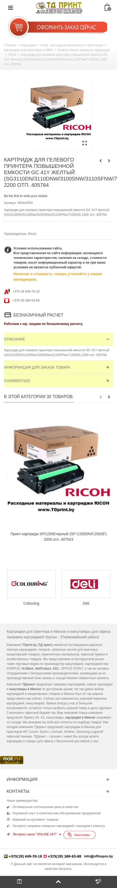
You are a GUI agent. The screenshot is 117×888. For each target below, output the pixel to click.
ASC (56, 668)
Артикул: (10, 203)
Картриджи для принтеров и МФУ (28, 50)
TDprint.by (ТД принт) (37, 645)
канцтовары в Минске (25, 689)
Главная (10, 45)
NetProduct (43, 668)
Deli (86, 603)
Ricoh (12, 55)
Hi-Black (28, 668)
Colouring (31, 603)
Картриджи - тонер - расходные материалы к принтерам (62, 45)
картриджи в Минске (80, 717)
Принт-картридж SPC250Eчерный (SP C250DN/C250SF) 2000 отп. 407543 (59, 536)
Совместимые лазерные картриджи (84, 50)
